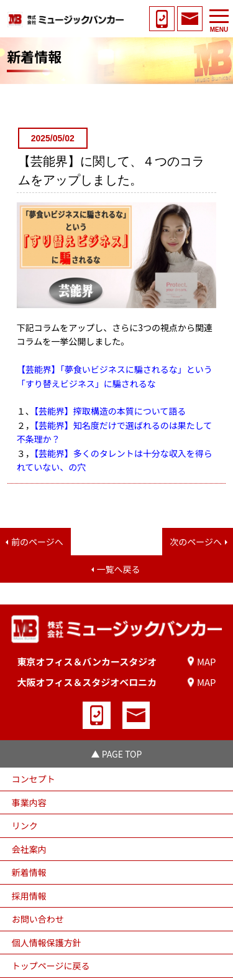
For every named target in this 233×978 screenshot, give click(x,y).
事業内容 (29, 802)
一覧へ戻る (118, 569)
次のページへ (196, 541)
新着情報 (29, 872)
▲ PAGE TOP (116, 754)
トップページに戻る (51, 965)
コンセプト (33, 778)
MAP (206, 661)
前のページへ (37, 541)
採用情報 (29, 895)
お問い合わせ (38, 919)
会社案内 (29, 849)
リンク (25, 825)
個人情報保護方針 (46, 942)
